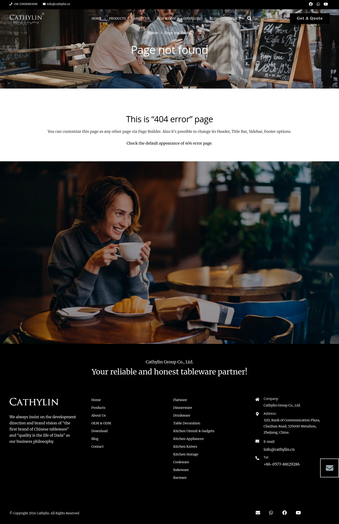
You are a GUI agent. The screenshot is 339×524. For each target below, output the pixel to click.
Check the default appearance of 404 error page (169, 143)
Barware (179, 477)
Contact (97, 446)
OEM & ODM (101, 423)
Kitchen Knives (185, 446)
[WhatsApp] (271, 512)
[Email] (329, 468)
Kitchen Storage (185, 454)
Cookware (181, 462)
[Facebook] (284, 512)
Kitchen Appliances (188, 439)
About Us (98, 415)
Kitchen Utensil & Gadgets (193, 431)
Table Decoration (186, 423)
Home (96, 400)
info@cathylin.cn (279, 449)
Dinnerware (182, 408)
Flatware (180, 400)
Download (99, 431)
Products (98, 408)
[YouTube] (298, 512)
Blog (94, 439)
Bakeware (181, 470)
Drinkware (181, 415)
